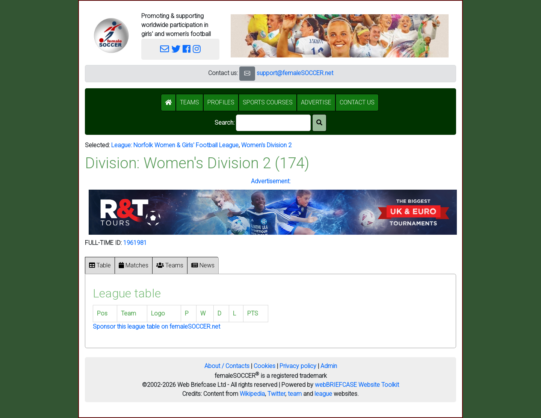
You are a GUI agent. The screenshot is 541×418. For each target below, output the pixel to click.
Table (100, 265)
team (295, 393)
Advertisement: (270, 181)
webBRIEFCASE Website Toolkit (357, 384)
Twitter (276, 393)
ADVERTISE (316, 102)
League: (122, 145)
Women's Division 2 (266, 145)
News (203, 265)
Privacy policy (298, 366)
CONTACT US (357, 102)
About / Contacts (226, 366)
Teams (169, 265)
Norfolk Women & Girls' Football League (186, 145)
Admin (328, 366)
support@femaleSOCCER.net (295, 73)
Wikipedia (252, 393)
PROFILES (220, 102)
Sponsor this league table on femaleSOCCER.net (156, 326)
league (323, 393)
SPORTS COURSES (268, 102)
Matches (133, 265)
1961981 (135, 242)
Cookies (264, 366)
